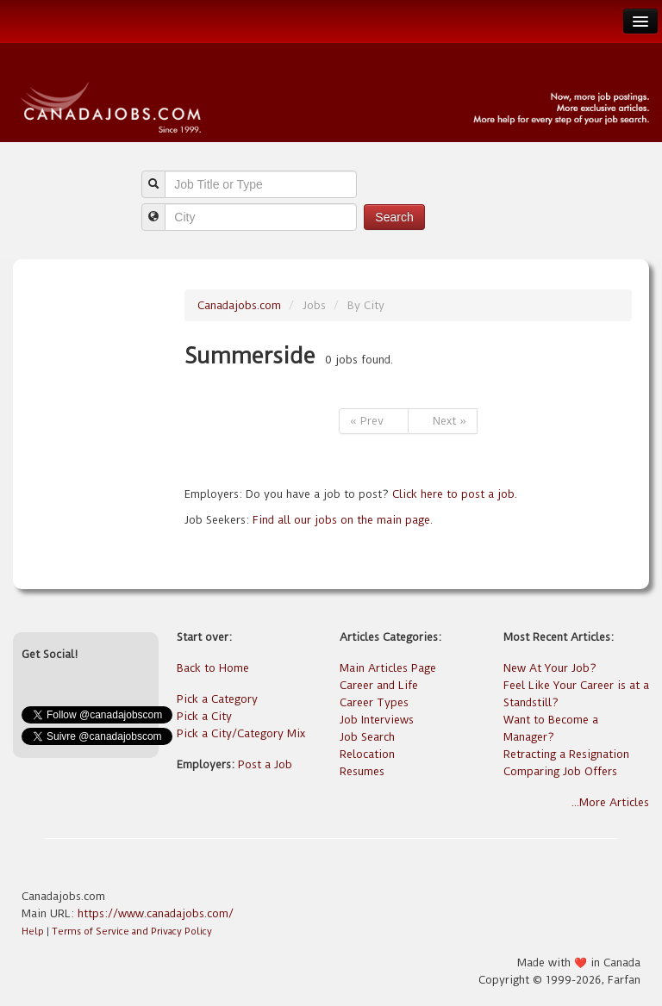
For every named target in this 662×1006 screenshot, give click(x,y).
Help (33, 931)
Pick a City (204, 716)
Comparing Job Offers (560, 771)
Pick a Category (217, 698)
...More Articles (610, 802)
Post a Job (265, 764)
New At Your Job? (549, 667)
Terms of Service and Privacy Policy (132, 931)
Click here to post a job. (454, 493)
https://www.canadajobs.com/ (156, 913)
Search (394, 217)
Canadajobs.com (239, 305)
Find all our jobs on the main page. (343, 519)
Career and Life (379, 685)
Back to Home (213, 667)
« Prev (373, 420)
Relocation (367, 754)
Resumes (362, 771)
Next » (442, 420)
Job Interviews (377, 719)
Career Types (374, 702)
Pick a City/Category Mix (241, 733)
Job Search (367, 736)
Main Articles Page (388, 667)
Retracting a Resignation (566, 754)
